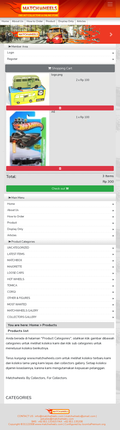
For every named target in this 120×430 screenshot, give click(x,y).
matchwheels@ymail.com (80, 416)
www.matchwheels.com (49, 424)
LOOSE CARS (15, 273)
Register (12, 59)
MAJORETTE (14, 267)
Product (50, 21)
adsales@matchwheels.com (57, 419)
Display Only (66, 21)
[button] (9, 34)
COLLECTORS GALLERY (21, 317)
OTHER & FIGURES (18, 298)
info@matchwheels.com (49, 416)
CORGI (11, 292)
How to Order (35, 21)
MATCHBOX (14, 260)
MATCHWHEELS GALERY (22, 311)
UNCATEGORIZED (18, 248)
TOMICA (12, 285)
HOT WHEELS (15, 279)
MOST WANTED (17, 304)
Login (10, 52)
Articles (81, 21)
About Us (17, 21)
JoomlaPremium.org (94, 424)
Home (5, 21)
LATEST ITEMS (15, 254)
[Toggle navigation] (110, 4)
